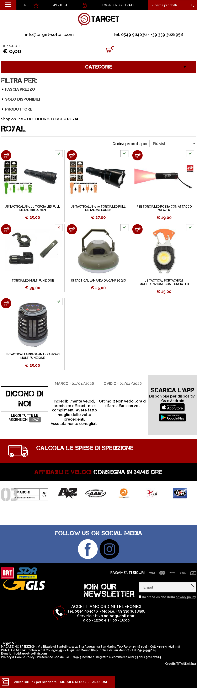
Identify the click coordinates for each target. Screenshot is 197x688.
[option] (74, 400)
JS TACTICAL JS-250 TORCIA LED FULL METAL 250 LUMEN (98, 208)
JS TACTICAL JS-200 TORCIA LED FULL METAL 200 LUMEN (32, 208)
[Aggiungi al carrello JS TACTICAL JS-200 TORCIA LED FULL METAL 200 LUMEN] (6, 155)
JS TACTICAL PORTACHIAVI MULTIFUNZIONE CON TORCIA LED (164, 282)
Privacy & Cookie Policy (17, 657)
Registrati (124, 5)
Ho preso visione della (169, 597)
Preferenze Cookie (50, 657)
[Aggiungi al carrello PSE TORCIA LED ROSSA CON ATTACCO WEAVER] (137, 155)
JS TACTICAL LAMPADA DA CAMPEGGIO (98, 280)
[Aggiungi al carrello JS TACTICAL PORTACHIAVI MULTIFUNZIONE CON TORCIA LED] (137, 229)
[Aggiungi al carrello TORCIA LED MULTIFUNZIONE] (6, 229)
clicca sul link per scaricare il (60, 682)
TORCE (56, 119)
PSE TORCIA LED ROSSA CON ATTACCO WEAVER (164, 208)
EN (24, 5)
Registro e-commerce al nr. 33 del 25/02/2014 (128, 657)
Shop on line (12, 119)
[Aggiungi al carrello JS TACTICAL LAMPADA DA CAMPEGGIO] (72, 229)
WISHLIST (60, 5)
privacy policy (186, 597)
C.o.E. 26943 (72, 657)
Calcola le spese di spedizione (85, 448)
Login (107, 5)
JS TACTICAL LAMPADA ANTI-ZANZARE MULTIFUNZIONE (32, 356)
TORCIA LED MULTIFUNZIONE (33, 280)
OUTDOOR (36, 119)
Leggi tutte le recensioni (25, 418)
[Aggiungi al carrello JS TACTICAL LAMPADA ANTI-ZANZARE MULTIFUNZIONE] (6, 303)
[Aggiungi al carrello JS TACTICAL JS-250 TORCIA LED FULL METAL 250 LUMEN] (72, 155)
